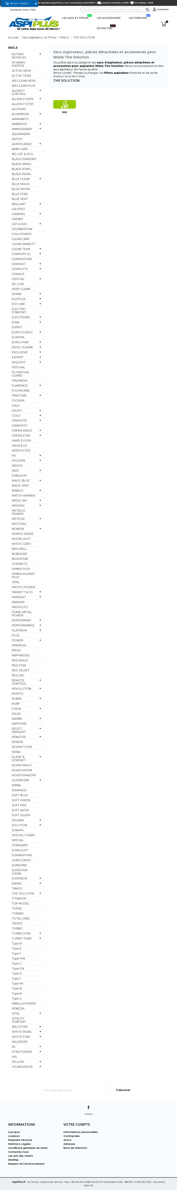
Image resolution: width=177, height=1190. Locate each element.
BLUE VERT (20, 199)
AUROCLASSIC (22, 144)
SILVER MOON (22, 770)
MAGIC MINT (21, 485)
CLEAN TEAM (21, 249)
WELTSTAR (19, 1026)
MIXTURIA (19, 524)
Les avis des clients (20, 1155)
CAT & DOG (19, 224)
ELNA (15, 322)
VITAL (16, 1013)
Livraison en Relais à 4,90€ (115, 3)
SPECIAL (18, 840)
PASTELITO (20, 607)
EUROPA (18, 337)
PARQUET (19, 597)
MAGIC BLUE (21, 480)
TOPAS (17, 908)
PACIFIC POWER (23, 587)
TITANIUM (19, 898)
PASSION (18, 602)
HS (14, 455)
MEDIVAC (18, 505)
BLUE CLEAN (21, 179)
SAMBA (17, 718)
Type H (17, 973)
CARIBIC (17, 219)
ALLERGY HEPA (22, 99)
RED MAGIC (20, 660)
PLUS (15, 635)
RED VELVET (21, 670)
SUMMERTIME (22, 855)
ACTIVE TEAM (21, 75)
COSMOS (18, 274)
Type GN (18, 968)
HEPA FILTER (21, 450)
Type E (16, 948)
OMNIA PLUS (21, 569)
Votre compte (76, 1124)
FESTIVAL (18, 367)
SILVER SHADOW (24, 775)
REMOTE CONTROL (19, 682)
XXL (14, 1056)
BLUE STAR (20, 194)
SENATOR (19, 737)
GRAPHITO (19, 425)
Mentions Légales (19, 1144)
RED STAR (19, 665)
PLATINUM (19, 630)
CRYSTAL (18, 279)
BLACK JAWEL (21, 164)
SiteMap (13, 1159)
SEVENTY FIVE (22, 747)
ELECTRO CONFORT (19, 310)
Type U (17, 998)
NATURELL (19, 549)
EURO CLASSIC (22, 332)
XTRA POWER (22, 1051)
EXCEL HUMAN (22, 347)
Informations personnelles (80, 1132)
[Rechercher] (115, 9)
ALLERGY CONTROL (19, 92)
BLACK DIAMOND (24, 159)
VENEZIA (18, 1008)
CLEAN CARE (21, 239)
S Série (16, 708)
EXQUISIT (19, 362)
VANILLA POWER (24, 1003)
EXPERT (18, 357)
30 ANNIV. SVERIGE (19, 64)
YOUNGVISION (22, 1066)
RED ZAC (18, 675)
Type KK (17, 983)
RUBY (16, 703)
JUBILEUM (19, 475)
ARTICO (17, 139)
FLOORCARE (21, 390)
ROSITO (17, 693)
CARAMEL (19, 214)
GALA (15, 405)
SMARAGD (19, 790)
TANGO (17, 888)
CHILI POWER (21, 234)
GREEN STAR (21, 435)
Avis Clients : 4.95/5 (144, 3)
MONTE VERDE (23, 534)
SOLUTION (19, 825)
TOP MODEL (21, 903)
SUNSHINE (19, 865)
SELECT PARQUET (19, 730)
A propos (14, 1132)
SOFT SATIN (20, 810)
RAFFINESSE (21, 655)
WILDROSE (20, 1041)
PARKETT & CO (22, 592)
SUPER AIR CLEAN (19, 872)
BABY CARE (20, 149)
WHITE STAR (21, 1036)
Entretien (106, 27)
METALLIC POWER (19, 512)
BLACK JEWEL (22, 169)
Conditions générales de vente (28, 1147)
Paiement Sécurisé (20, 1140)
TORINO (18, 913)
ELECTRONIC (21, 317)
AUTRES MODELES (19, 56)
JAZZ (15, 470)
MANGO (17, 490)
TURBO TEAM (21, 938)
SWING (17, 883)
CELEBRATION (22, 229)
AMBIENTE (19, 124)
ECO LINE (18, 304)
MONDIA (18, 529)
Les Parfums (139, 16)
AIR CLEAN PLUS (23, 85)
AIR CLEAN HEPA (23, 80)
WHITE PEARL (22, 1031)
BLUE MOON (21, 189)
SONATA (18, 830)
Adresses (69, 1144)
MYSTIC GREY (21, 544)
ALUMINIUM (20, 114)
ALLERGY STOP (23, 104)
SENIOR (17, 742)
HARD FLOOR (21, 440)
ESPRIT (17, 327)
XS (13, 1046)
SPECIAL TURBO (23, 835)
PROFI (16, 650)
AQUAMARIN (21, 134)
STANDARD (20, 845)
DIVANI (17, 294)
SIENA (16, 752)
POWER (17, 640)
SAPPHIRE (19, 723)
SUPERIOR (19, 878)
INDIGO (17, 465)
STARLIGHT (20, 850)
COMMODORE (22, 259)
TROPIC (17, 923)
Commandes (71, 1136)
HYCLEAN (18, 460)
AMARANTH (20, 119)
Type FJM (18, 958)
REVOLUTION (21, 688)
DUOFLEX (19, 299)
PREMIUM (19, 645)
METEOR (18, 519)
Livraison (14, 1136)
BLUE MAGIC (21, 184)
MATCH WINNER (23, 495)
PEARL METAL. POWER (22, 614)
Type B (17, 943)
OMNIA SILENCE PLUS (23, 575)
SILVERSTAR (20, 780)
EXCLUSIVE (20, 352)
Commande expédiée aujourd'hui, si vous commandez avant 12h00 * (62, 3)
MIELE (13, 48)
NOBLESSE (19, 554)
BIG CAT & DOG (22, 154)
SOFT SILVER (21, 815)
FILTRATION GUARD (20, 374)
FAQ (32, 9)
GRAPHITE (19, 420)
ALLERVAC (19, 109)
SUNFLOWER (21, 860)
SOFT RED (19, 805)
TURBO (17, 928)
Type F (16, 953)
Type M (17, 988)
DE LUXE (18, 284)
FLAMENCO (20, 385)
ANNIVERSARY (22, 129)
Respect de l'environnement (26, 1163)
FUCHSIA (18, 400)
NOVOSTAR (20, 559)
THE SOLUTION (23, 893)
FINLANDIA (19, 380)
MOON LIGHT (21, 539)
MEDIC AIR (19, 500)
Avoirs (67, 1140)
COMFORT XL (21, 254)
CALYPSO (18, 209)
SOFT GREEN (21, 800)
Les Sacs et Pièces (77, 16)
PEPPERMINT (21, 620)
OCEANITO (19, 564)
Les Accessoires (108, 17)
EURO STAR (20, 342)
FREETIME (19, 395)
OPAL (16, 582)
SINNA (16, 785)
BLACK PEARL (21, 174)
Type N (17, 993)
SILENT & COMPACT (19, 758)
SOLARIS (18, 820)
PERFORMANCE (23, 625)
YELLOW (18, 1061)
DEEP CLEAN (21, 289)
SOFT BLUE (20, 795)
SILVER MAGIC (22, 765)
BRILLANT (19, 204)
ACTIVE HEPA (21, 70)
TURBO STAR (21, 933)
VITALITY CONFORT (19, 1020)
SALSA (16, 713)
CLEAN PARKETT (23, 244)
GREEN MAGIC (22, 430)
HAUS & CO (19, 445)
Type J (16, 978)
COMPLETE (20, 269)
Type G (17, 963)
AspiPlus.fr (19, 1181)
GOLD (16, 415)
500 (64, 112)
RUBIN (16, 698)
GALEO (17, 410)
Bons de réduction (75, 1147)
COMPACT (19, 264)
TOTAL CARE (21, 918)
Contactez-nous (19, 9)
